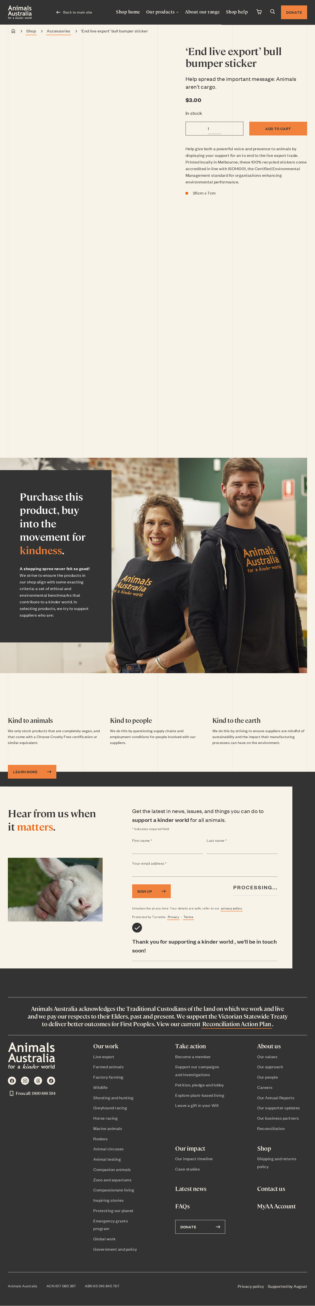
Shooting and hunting (113, 1097)
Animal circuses (108, 1148)
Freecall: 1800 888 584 (32, 1093)
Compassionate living (113, 1189)
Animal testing (107, 1159)
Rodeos (100, 1138)
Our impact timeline (194, 1158)
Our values (267, 1056)
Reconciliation (271, 1128)
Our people (267, 1077)
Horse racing (105, 1118)
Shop (31, 30)
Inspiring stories (108, 1200)
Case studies (187, 1169)
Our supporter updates (278, 1107)
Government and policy (115, 1249)
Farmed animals (108, 1066)
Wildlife (100, 1087)
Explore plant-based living (199, 1095)
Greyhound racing (110, 1107)
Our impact (190, 1148)
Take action (190, 1046)
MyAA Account (276, 1206)
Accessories (58, 30)
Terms (188, 916)
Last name (226, 840)
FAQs (182, 1206)
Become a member (193, 1056)
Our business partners (278, 1118)
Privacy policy (251, 1286)
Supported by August (287, 1286)
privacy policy (231, 908)
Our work (105, 1046)
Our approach (270, 1066)
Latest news (190, 1188)
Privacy (173, 916)
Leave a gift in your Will (197, 1105)
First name (152, 840)
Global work (104, 1238)
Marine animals (107, 1128)
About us (269, 1046)
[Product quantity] (214, 128)
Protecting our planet (113, 1210)
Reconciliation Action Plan (236, 1024)
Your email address (159, 863)
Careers (265, 1087)
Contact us (271, 1188)
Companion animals (112, 1169)
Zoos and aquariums (112, 1179)
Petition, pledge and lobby (199, 1084)
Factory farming (108, 1077)
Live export (103, 1056)
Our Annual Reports (275, 1097)
